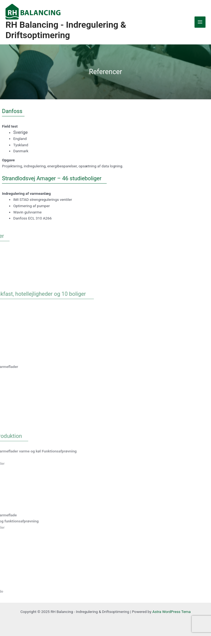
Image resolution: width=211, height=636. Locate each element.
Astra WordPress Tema (171, 611)
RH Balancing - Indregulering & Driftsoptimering (65, 29)
